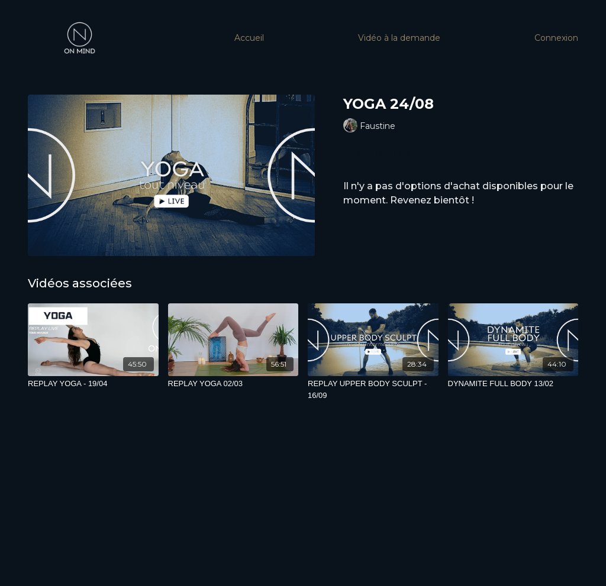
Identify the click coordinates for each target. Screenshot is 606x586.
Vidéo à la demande (399, 38)
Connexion (556, 38)
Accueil (249, 38)
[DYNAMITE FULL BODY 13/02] (513, 384)
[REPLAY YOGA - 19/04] (93, 384)
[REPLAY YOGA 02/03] (233, 384)
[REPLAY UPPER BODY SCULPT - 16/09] (373, 389)
